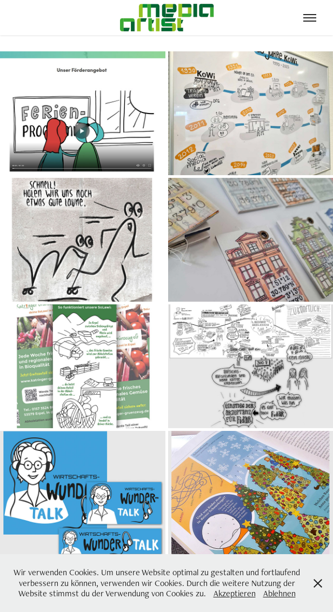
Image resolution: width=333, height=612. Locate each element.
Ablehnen (279, 593)
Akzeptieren (235, 593)
